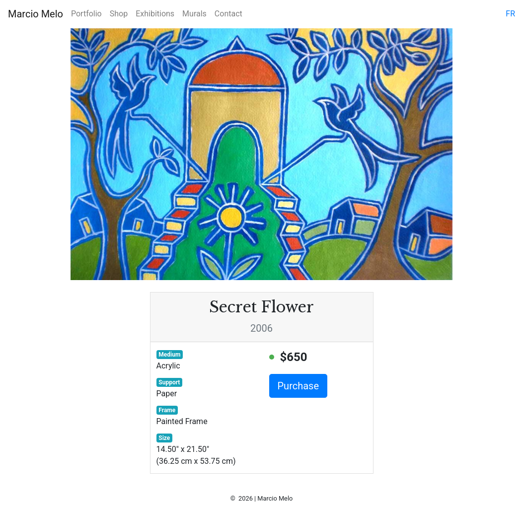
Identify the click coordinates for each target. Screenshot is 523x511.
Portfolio (86, 13)
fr (510, 13)
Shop (119, 13)
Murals (194, 13)
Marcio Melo (35, 14)
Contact (228, 13)
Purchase (298, 386)
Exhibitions (155, 13)
